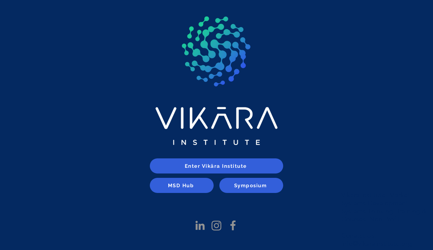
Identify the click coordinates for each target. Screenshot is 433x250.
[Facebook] (233, 225)
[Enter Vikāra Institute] (216, 165)
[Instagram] (216, 225)
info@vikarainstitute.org (376, 243)
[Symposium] (251, 185)
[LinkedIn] (200, 225)
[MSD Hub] (182, 185)
